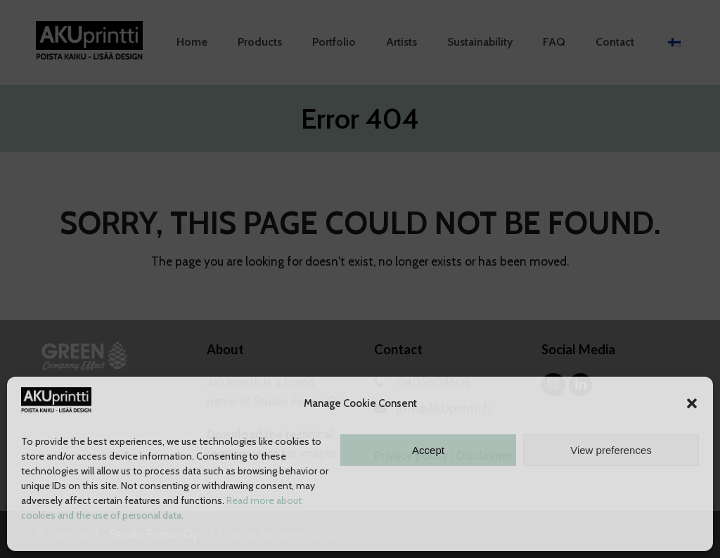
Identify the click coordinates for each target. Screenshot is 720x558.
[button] (692, 403)
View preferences (611, 450)
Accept (428, 450)
